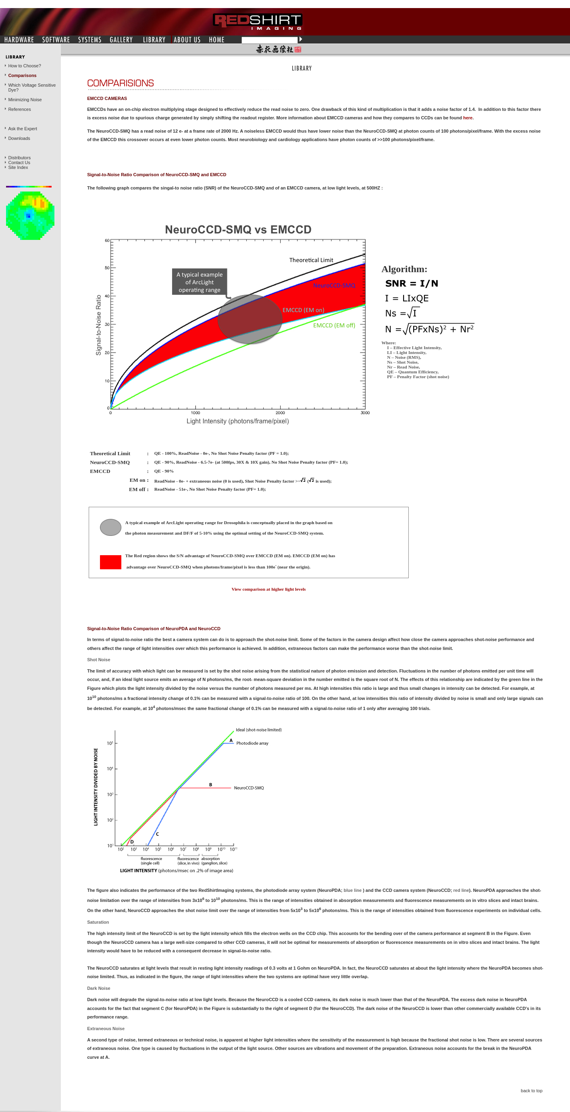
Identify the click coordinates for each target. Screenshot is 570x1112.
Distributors (19, 157)
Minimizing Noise (25, 99)
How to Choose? (24, 65)
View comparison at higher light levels (268, 589)
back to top (532, 1090)
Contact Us (19, 162)
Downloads (19, 138)
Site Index (18, 167)
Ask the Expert (22, 128)
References (19, 109)
